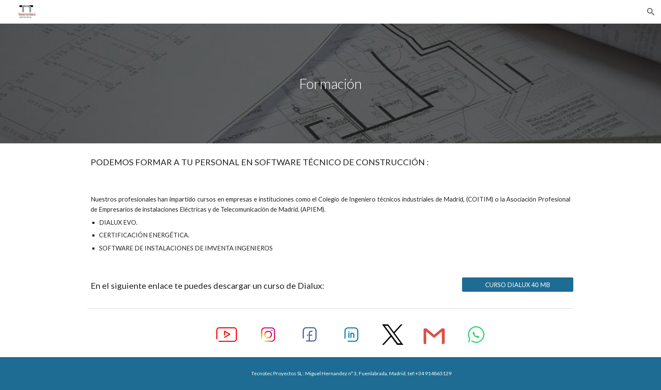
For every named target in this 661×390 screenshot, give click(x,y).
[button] (651, 12)
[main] (330, 84)
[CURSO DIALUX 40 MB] (517, 284)
